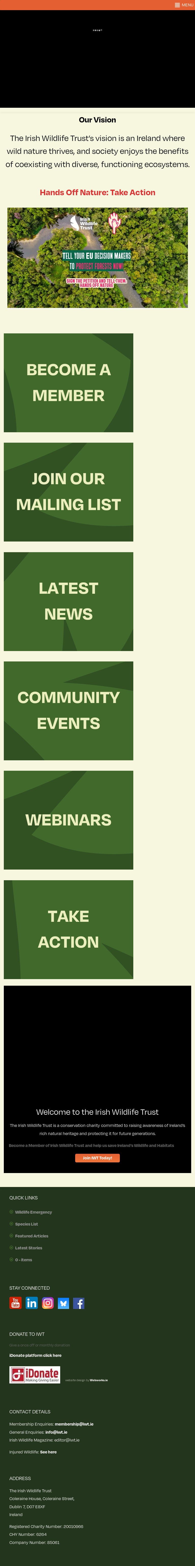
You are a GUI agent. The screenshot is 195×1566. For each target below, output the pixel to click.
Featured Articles (31, 1236)
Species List (26, 1224)
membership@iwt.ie (74, 1424)
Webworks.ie (98, 1380)
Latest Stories (28, 1248)
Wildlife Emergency (33, 1212)
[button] (187, 5)
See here (48, 1452)
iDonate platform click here (35, 1356)
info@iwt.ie (56, 1432)
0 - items (23, 1260)
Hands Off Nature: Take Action (97, 192)
